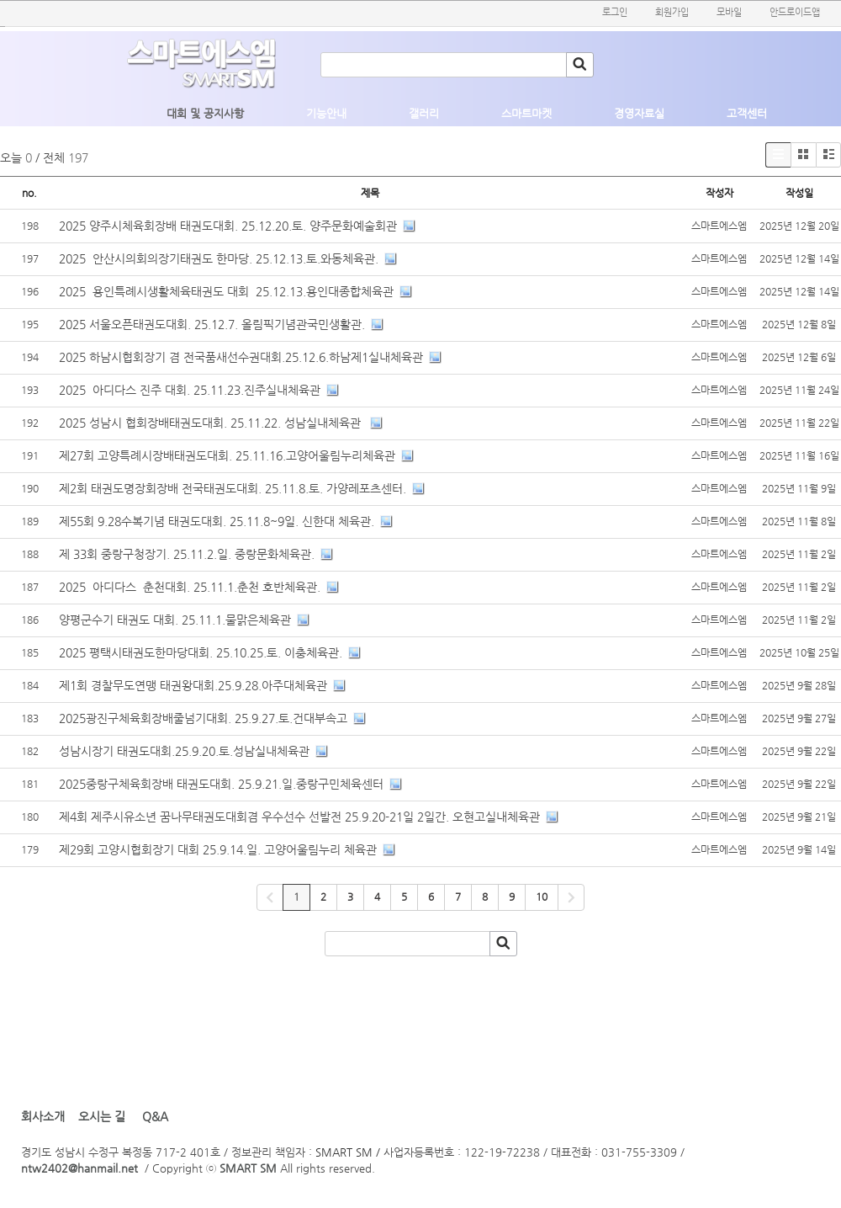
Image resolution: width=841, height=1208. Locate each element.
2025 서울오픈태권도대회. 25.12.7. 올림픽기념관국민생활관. (212, 324)
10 (541, 896)
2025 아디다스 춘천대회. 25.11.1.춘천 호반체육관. (189, 586)
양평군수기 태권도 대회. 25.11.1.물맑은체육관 (175, 619)
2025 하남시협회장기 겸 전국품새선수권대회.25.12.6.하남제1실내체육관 (241, 357)
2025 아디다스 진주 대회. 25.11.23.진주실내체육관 (189, 389)
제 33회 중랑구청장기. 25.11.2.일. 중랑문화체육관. (187, 554)
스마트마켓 (526, 113)
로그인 (614, 12)
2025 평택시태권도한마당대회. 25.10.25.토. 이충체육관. (200, 652)
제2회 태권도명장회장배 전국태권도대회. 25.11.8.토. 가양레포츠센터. (232, 488)
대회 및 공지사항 (205, 113)
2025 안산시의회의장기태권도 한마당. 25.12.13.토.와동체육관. (218, 258)
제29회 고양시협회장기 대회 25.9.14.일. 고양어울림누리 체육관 (218, 849)
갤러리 (424, 113)
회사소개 (43, 1116)
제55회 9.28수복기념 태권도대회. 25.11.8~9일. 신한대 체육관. (216, 521)
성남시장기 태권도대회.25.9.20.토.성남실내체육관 (184, 751)
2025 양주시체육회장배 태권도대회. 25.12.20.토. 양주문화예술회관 (228, 225)
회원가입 (672, 12)
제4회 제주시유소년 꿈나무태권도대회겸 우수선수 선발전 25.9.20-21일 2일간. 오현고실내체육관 (299, 816)
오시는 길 (101, 1116)
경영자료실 (639, 113)
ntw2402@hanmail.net (79, 1168)
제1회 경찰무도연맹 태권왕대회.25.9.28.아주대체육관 (193, 685)
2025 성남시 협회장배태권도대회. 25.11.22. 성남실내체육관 (211, 422)
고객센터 (747, 113)
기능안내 (326, 113)
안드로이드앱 (795, 12)
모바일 (729, 12)
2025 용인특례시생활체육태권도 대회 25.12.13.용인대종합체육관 (226, 291)
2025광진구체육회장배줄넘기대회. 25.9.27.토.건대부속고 (203, 718)
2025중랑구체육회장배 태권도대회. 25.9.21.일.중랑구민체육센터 (221, 783)
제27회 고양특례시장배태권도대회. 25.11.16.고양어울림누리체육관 (227, 455)
